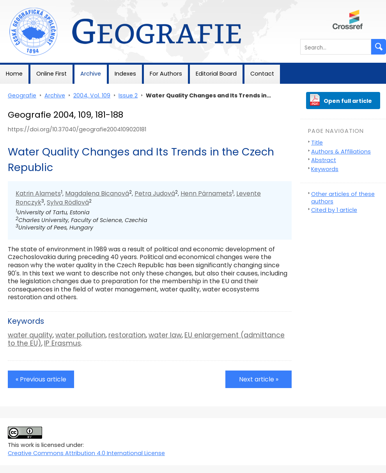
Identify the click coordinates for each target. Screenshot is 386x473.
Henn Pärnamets (206, 193)
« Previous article (41, 379)
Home (14, 74)
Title (317, 142)
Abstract (323, 160)
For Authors (166, 74)
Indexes (125, 74)
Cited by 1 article (334, 210)
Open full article (348, 101)
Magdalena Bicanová (97, 193)
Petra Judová (155, 193)
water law (165, 335)
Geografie (14, 4)
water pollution (80, 335)
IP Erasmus (62, 343)
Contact (262, 74)
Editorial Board (216, 74)
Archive (90, 74)
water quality (30, 335)
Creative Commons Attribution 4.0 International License (86, 453)
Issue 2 (128, 95)
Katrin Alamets (38, 193)
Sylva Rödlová (68, 202)
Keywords (324, 169)
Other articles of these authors (343, 197)
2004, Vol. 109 (91, 95)
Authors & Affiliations (341, 151)
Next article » (258, 379)
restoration (127, 335)
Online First (51, 74)
